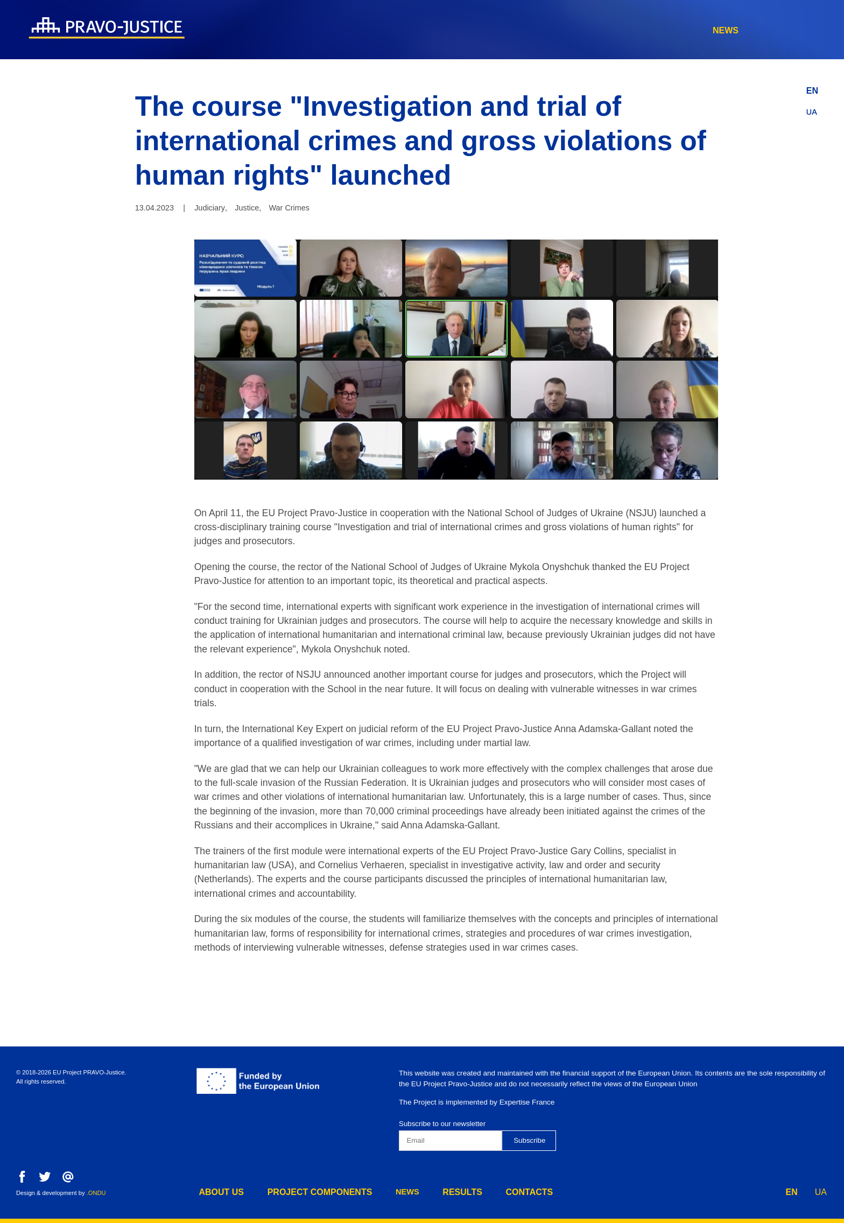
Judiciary (209, 207)
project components (539, 30)
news (630, 30)
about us (438, 30)
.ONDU (96, 1193)
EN (812, 88)
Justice (247, 207)
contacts (758, 30)
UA (812, 109)
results (688, 30)
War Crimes (289, 207)
